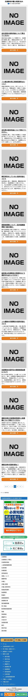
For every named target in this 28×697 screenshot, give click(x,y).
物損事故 (4, 614)
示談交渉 (4, 620)
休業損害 (4, 570)
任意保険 (4, 568)
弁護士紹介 (6, 682)
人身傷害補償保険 (6, 565)
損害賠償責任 (5, 598)
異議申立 (4, 617)
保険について (5, 576)
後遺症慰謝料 (5, 590)
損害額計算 (4, 600)
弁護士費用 (4, 584)
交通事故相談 (5, 562)
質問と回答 (6, 654)
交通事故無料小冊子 (8, 646)
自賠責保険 (4, 622)
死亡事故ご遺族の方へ (9, 649)
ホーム (4, 644)
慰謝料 (3, 595)
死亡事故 (4, 606)
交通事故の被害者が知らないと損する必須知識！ (14, 517)
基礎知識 (4, 579)
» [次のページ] (22, 486)
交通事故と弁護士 (6, 559)
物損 (2, 611)
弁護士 (3, 581)
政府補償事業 (5, 603)
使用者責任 (4, 573)
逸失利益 (4, 628)
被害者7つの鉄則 (7, 651)
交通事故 (4, 557)
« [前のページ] (9, 486)
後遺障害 (4, 592)
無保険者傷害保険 (6, 609)
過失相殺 (4, 631)
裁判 (2, 625)
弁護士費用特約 (5, 587)
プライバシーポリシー (9, 684)
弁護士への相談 (7, 679)
